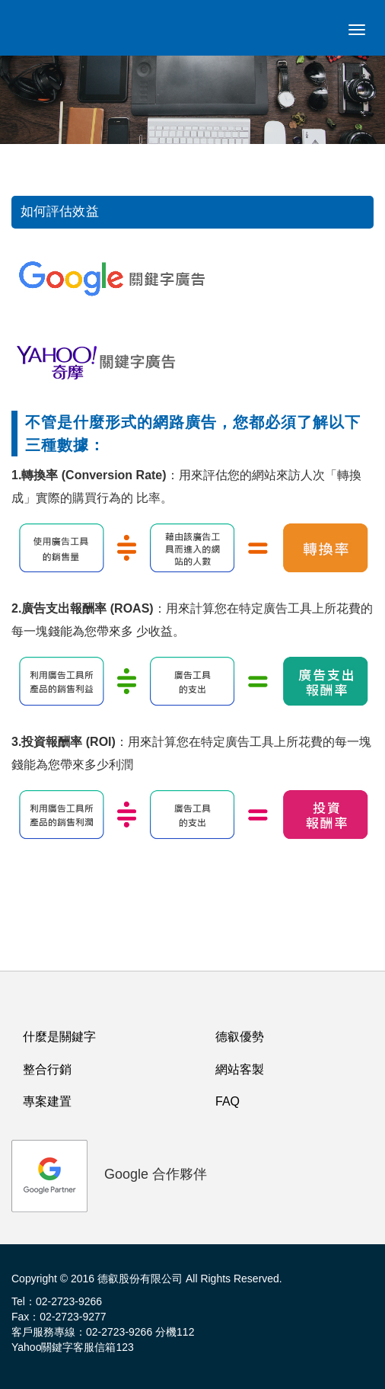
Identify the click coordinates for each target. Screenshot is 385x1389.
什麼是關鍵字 (59, 1036)
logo (41, 34)
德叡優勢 (239, 1036)
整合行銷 (47, 1069)
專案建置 (47, 1101)
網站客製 (239, 1069)
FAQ (227, 1101)
